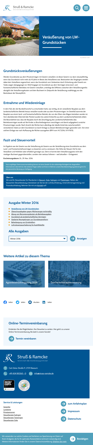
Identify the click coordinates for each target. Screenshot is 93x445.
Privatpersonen (9, 412)
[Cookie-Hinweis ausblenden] (80, 439)
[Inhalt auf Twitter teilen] (22, 302)
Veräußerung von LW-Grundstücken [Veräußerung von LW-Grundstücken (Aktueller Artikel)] (25, 209)
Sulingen (53, 180)
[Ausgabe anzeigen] (80, 238)
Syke (48, 180)
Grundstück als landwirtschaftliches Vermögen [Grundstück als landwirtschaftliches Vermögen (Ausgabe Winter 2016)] (28, 217)
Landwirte (7, 410)
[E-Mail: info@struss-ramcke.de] (42, 374)
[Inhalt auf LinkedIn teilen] (48, 302)
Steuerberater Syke (10, 420)
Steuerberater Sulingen (12, 415)
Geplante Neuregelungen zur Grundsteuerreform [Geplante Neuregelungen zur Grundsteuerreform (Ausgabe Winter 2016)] (29, 219)
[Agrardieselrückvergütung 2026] (24, 274)
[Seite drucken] (35, 302)
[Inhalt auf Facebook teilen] (9, 302)
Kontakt (40, 185)
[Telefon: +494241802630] (15, 374)
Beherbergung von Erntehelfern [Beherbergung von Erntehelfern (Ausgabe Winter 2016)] (23, 222)
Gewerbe (6, 407)
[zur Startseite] (18, 8)
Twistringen (65, 180)
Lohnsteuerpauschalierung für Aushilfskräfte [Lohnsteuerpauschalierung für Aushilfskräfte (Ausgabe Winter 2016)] (27, 225)
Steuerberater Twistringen (13, 418)
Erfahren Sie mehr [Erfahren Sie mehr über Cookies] (60, 441)
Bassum (42, 180)
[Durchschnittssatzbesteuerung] (69, 274)
